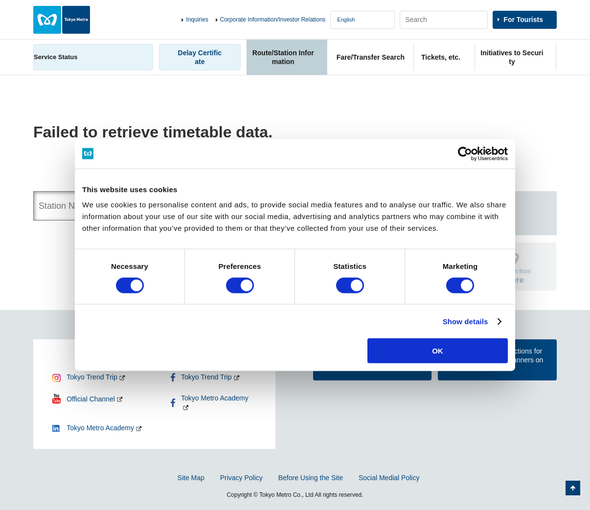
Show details (465, 321)
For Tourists (523, 19)
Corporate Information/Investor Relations (273, 19)
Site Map (191, 478)
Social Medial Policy (389, 478)
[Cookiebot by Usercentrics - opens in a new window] (465, 153)
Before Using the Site (310, 478)
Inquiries (197, 19)
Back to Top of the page (573, 488)
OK (437, 351)
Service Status (56, 57)
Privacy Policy (241, 478)
